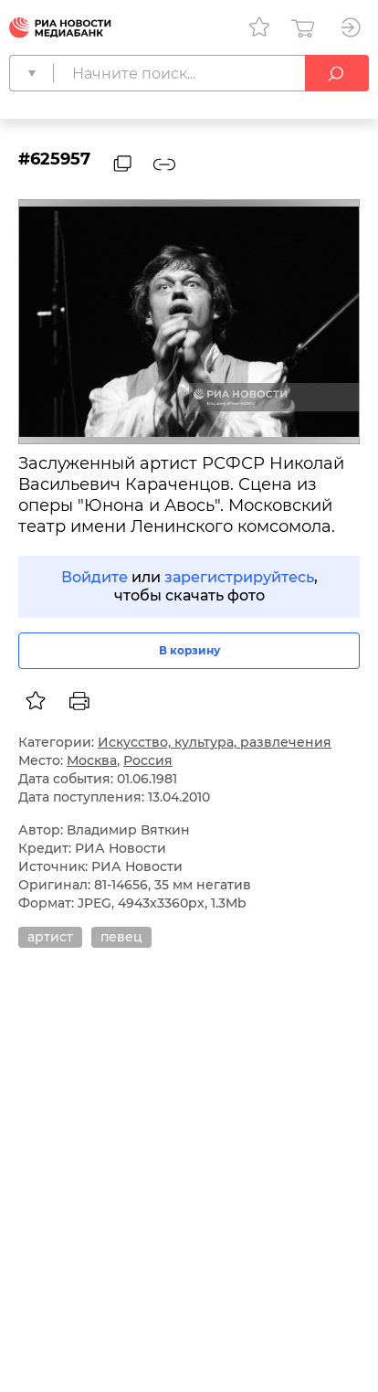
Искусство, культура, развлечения (214, 742)
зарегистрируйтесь (239, 577)
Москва (92, 760)
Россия (148, 760)
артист (50, 937)
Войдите (94, 577)
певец (121, 937)
